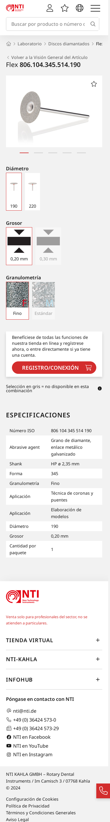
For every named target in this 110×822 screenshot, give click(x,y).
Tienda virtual (54, 640)
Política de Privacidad (27, 806)
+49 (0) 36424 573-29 (32, 728)
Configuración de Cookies (32, 799)
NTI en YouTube (27, 746)
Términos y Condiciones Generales (41, 812)
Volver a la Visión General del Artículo (47, 57)
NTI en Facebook (28, 737)
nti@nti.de (21, 711)
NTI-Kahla (54, 659)
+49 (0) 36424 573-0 (31, 719)
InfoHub (54, 679)
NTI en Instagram (29, 754)
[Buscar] (94, 24)
